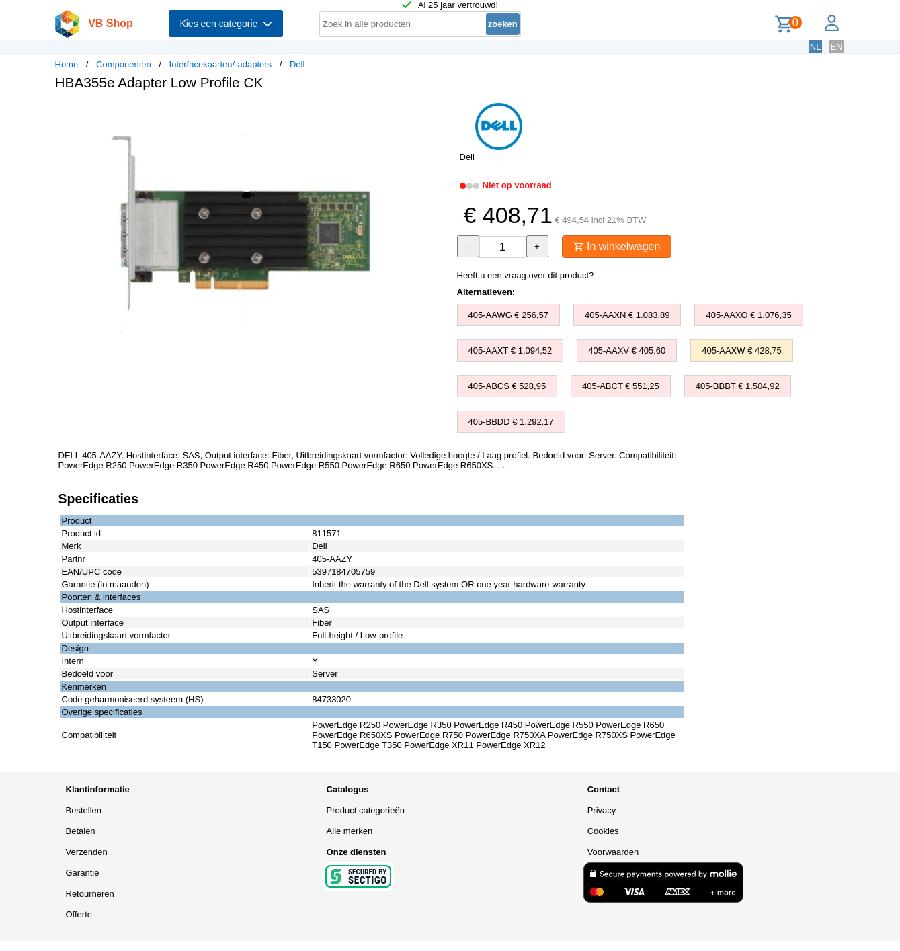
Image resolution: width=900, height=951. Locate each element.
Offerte (79, 914)
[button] (438, 115)
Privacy (601, 810)
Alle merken (350, 831)
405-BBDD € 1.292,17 (511, 422)
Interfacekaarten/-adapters (220, 64)
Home (67, 64)
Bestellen (83, 810)
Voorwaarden (613, 852)
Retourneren (90, 893)
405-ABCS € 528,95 (507, 386)
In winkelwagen (617, 246)
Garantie (82, 873)
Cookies (603, 831)
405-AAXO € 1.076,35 (748, 315)
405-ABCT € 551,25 (620, 386)
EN (836, 47)
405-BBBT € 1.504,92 (738, 386)
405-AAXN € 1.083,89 (627, 315)
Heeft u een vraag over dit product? (525, 275)
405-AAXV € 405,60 (626, 350)
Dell (297, 64)
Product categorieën (366, 810)
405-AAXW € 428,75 (742, 350)
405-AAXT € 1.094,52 (510, 350)
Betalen (80, 831)
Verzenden (87, 852)
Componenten (123, 64)
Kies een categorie (225, 23)
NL (815, 47)
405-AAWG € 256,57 (508, 315)
